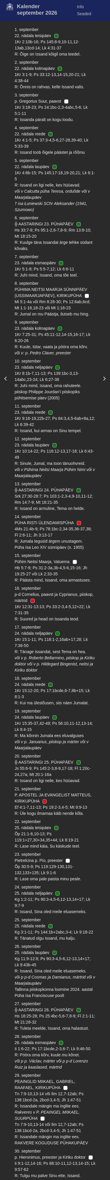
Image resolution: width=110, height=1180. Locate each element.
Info (80, 6)
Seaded (84, 13)
